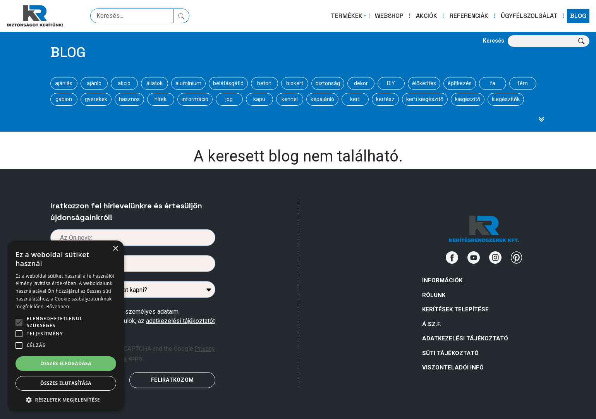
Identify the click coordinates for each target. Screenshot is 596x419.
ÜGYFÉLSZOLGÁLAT (529, 16)
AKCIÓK (426, 16)
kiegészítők (506, 99)
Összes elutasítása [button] (65, 383)
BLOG (578, 16)
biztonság (328, 83)
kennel (290, 99)
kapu (259, 99)
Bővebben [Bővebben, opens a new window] (57, 306)
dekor (361, 83)
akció (124, 83)
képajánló (322, 99)
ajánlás (63, 83)
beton (264, 83)
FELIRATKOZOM (172, 380)
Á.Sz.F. (431, 324)
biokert (294, 83)
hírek (161, 99)
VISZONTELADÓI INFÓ (453, 367)
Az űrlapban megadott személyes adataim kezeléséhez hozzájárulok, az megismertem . (139, 321)
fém (522, 83)
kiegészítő (467, 99)
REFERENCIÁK (469, 16)
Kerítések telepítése (455, 309)
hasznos (129, 99)
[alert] (66, 325)
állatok (154, 83)
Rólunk (433, 295)
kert (355, 99)
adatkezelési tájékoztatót (180, 321)
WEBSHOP (389, 16)
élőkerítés (424, 83)
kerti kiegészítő (424, 99)
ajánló (94, 83)
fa (492, 83)
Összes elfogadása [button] (65, 363)
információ (195, 99)
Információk (442, 280)
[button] (65, 400)
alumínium (188, 83)
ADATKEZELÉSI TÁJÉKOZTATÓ (465, 338)
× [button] (115, 249)
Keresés (493, 41)
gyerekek (96, 99)
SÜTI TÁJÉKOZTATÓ (450, 353)
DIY (391, 83)
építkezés (460, 83)
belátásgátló (228, 83)
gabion (63, 99)
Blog (68, 52)
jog (229, 99)
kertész (385, 99)
